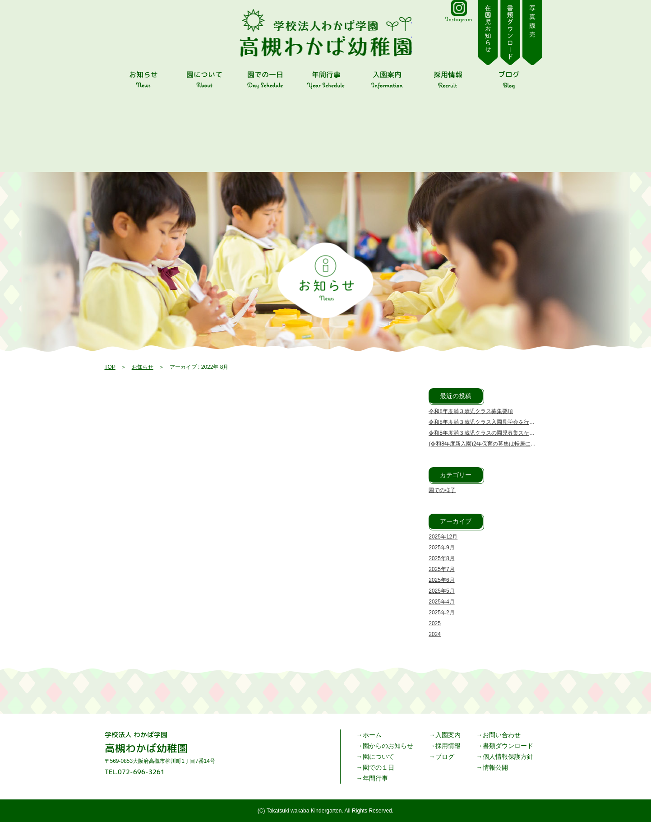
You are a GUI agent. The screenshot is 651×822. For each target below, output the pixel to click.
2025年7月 (441, 569)
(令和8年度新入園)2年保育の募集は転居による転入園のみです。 (506, 444)
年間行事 (375, 778)
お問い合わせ (502, 734)
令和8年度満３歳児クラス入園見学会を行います (487, 422)
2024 (435, 634)
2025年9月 (441, 547)
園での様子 (442, 490)
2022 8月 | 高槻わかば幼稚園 (325, 33)
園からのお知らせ (388, 745)
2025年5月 (441, 591)
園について (378, 756)
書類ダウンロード (508, 745)
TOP (110, 367)
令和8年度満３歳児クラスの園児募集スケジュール (490, 433)
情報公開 (495, 767)
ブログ (444, 756)
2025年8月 (441, 558)
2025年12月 (443, 537)
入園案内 (448, 734)
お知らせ (142, 367)
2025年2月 (441, 612)
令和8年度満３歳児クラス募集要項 (471, 411)
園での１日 (378, 767)
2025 (435, 623)
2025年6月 (441, 580)
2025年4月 (441, 602)
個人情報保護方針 (508, 756)
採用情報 (448, 745)
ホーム (372, 734)
